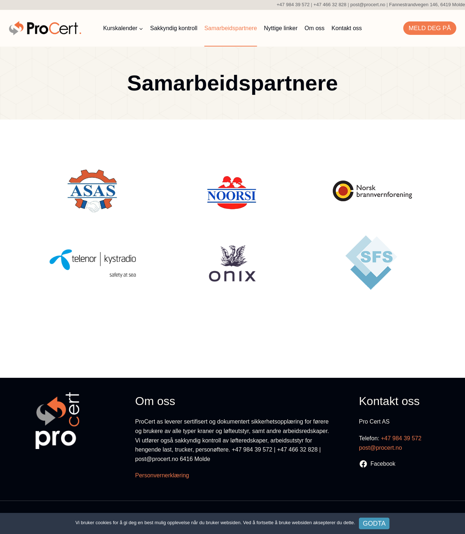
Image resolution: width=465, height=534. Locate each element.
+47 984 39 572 (292, 4)
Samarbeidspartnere (230, 28)
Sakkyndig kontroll (173, 28)
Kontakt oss (347, 28)
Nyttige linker (281, 28)
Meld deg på (430, 28)
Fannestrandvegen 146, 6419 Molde (427, 4)
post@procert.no (367, 4)
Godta (374, 523)
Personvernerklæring (162, 475)
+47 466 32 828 (330, 4)
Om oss (314, 28)
